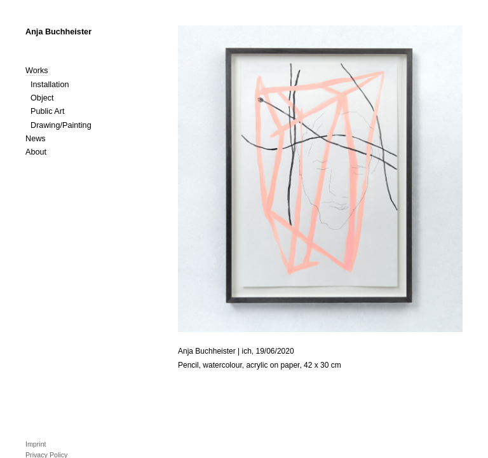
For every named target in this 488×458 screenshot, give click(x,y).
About (35, 152)
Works (36, 70)
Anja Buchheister (58, 31)
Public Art (47, 111)
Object (42, 98)
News (35, 138)
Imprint (35, 444)
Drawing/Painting (61, 125)
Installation (49, 84)
